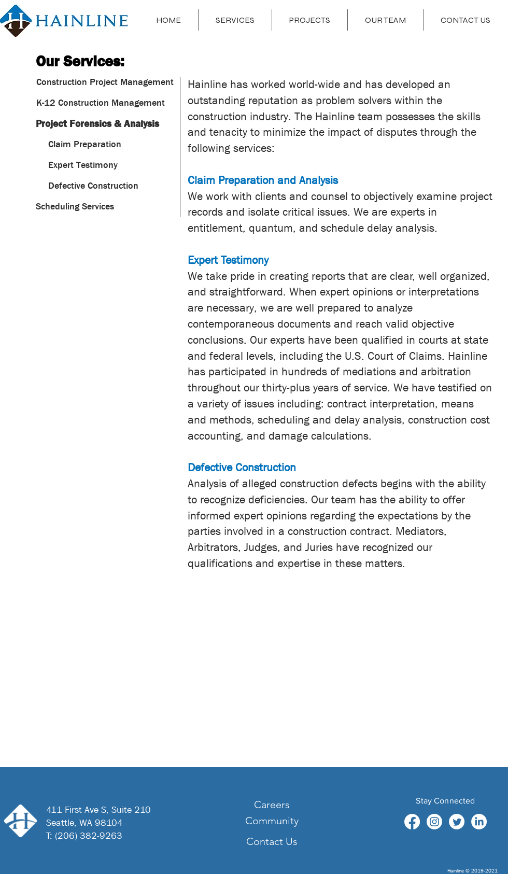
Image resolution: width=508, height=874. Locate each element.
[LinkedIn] (479, 821)
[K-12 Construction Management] (100, 103)
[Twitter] (456, 821)
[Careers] (271, 804)
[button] (87, 144)
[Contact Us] (271, 841)
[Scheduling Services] (75, 206)
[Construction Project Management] (105, 82)
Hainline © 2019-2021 (472, 870)
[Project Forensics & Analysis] (97, 124)
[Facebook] (412, 821)
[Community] (271, 820)
